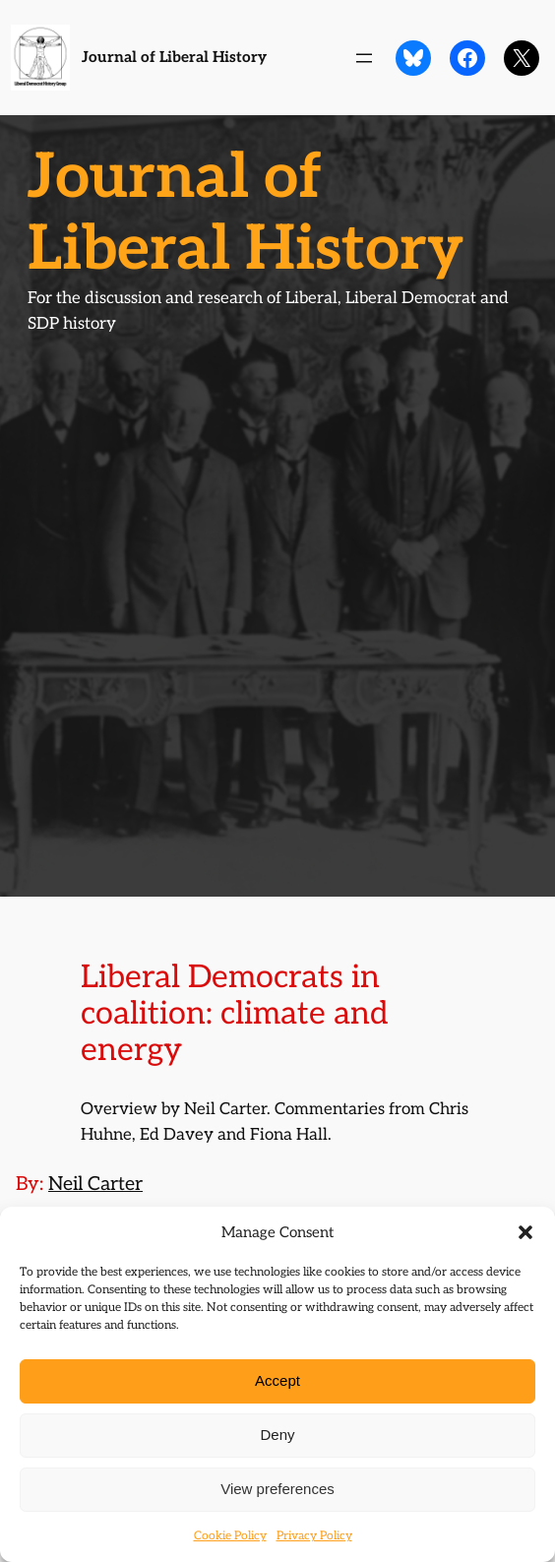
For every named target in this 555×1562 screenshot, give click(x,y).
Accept (277, 1380)
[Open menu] (364, 58)
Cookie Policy (230, 1536)
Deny (277, 1434)
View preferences (277, 1488)
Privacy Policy (314, 1536)
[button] (525, 1232)
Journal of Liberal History (174, 57)
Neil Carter (95, 1184)
